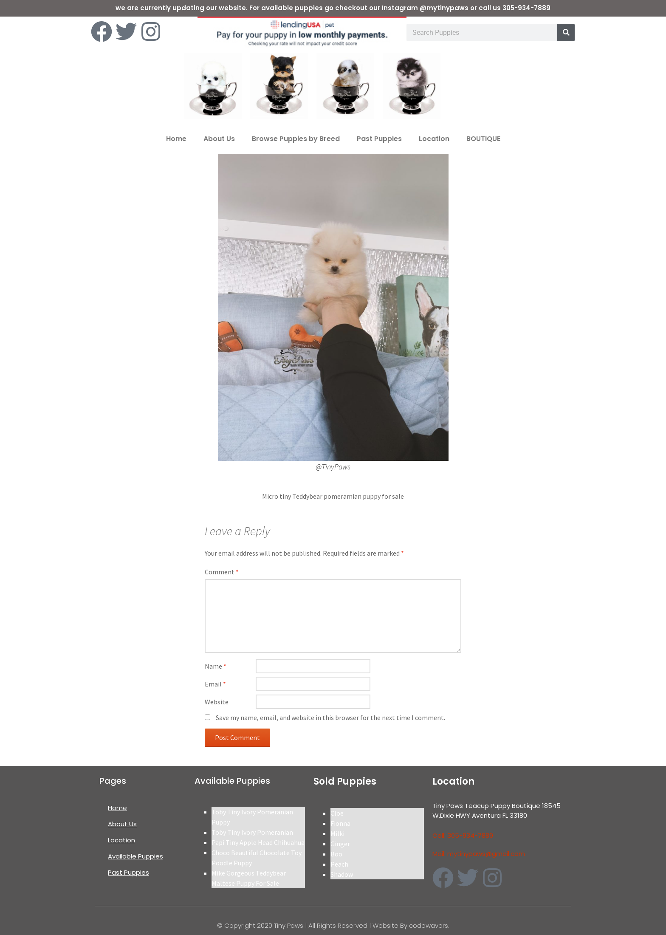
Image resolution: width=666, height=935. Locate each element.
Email (215, 684)
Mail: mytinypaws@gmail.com (478, 853)
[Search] (566, 32)
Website (217, 702)
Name (215, 666)
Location (434, 139)
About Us (219, 139)
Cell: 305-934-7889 (462, 835)
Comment (222, 572)
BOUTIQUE (483, 139)
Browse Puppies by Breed (296, 139)
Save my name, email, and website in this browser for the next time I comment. (330, 717)
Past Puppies (379, 139)
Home (176, 139)
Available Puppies (135, 856)
